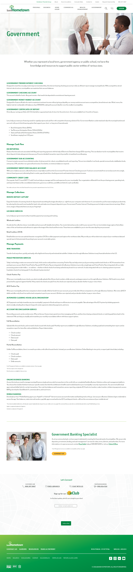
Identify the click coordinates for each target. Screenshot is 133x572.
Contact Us (89, 2)
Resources (34, 549)
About (56, 2)
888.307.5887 (122, 2)
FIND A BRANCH (53, 486)
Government (97, 7)
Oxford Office (113, 444)
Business (47, 7)
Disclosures (25, 557)
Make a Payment (48, 549)
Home (9, 557)
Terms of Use (56, 557)
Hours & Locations (66, 2)
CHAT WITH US (77, 486)
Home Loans (57, 8)
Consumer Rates (78, 2)
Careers (97, 2)
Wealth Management (83, 8)
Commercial (68, 7)
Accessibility (45, 557)
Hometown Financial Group (44, 2)
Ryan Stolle (82, 444)
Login (121, 8)
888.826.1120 (102, 486)
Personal (36, 7)
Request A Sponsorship (108, 2)
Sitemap (35, 557)
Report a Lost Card (70, 557)
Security (16, 557)
